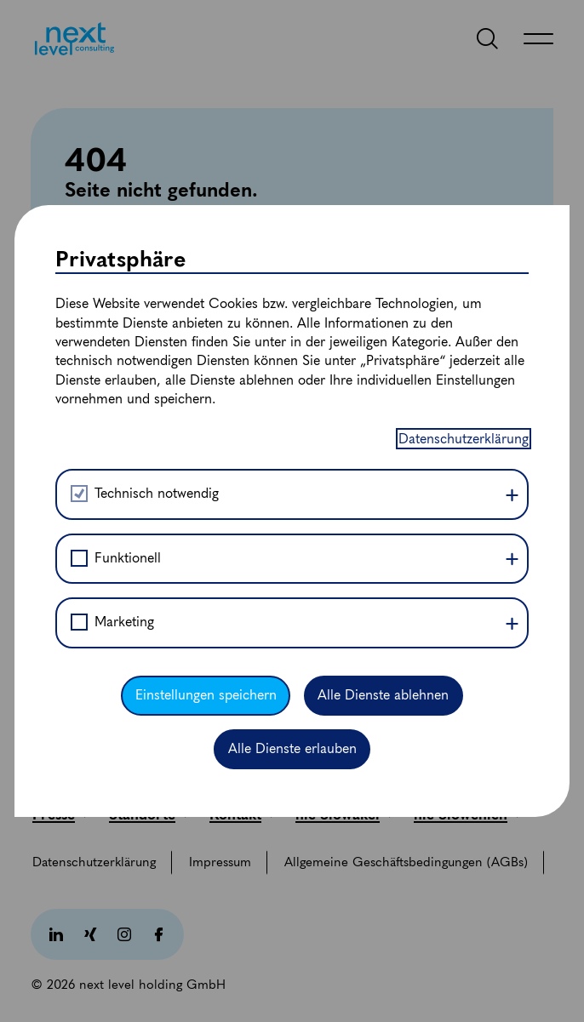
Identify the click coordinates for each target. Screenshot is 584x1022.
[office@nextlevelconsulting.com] (134, 760)
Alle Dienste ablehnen (383, 328)
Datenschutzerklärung (463, 72)
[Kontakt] (242, 814)
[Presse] (60, 814)
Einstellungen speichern (206, 328)
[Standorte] (149, 814)
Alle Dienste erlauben (292, 382)
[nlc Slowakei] (344, 814)
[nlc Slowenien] (467, 814)
